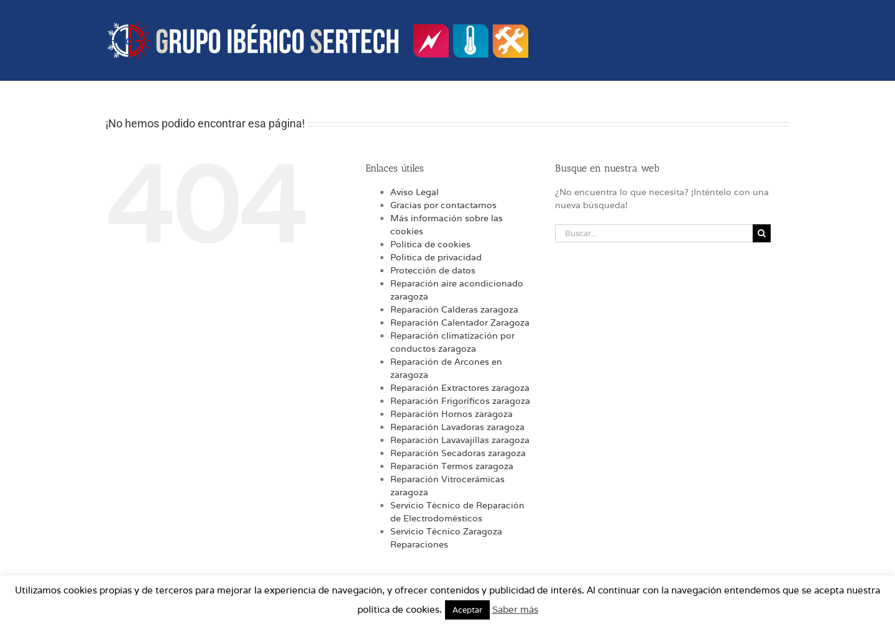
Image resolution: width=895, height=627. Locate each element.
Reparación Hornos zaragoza (451, 413)
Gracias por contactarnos (443, 205)
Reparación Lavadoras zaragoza (457, 426)
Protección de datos (432, 270)
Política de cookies (430, 244)
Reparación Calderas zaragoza (454, 309)
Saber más (515, 609)
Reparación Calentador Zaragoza (460, 322)
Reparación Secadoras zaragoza (458, 453)
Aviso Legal (414, 192)
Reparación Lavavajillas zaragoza (460, 440)
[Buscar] (762, 233)
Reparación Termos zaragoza (451, 466)
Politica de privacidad (436, 257)
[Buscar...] (654, 233)
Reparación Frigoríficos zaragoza (460, 400)
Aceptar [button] (467, 610)
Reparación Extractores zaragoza (460, 387)
